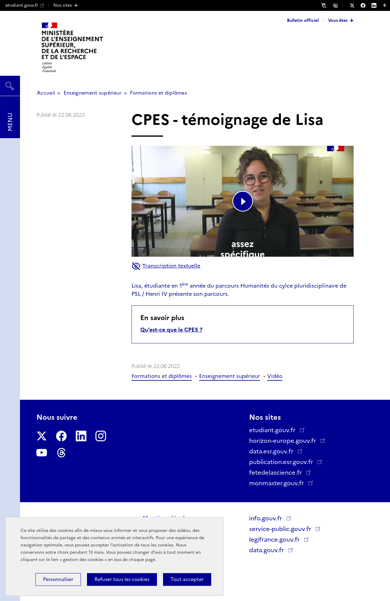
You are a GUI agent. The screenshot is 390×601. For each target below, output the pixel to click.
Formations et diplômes (158, 93)
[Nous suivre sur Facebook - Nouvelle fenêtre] (366, 5)
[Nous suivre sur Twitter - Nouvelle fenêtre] (355, 5)
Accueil (46, 93)
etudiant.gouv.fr (24, 5)
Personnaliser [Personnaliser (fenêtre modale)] (58, 579)
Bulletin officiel (303, 20)
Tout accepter (187, 579)
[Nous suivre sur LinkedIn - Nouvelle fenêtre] (377, 5)
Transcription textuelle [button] (166, 266)
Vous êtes (338, 20)
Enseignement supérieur (93, 93)
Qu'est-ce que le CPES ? (171, 329)
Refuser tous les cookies (122, 579)
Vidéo (274, 376)
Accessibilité (336, 5)
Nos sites (62, 5)
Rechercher (10, 83)
